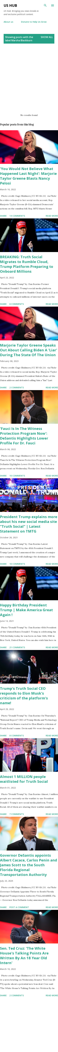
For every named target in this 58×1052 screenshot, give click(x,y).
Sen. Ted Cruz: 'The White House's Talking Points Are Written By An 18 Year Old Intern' (24, 955)
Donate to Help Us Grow (33, 21)
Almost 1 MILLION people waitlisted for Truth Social (24, 779)
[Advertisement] (28, 79)
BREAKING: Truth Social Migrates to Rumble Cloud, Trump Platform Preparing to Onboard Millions (26, 264)
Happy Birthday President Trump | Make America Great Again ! (26, 609)
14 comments (17, 215)
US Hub (10, 5)
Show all (47, 37)
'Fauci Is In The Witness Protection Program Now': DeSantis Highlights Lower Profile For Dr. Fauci (24, 435)
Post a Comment (19, 907)
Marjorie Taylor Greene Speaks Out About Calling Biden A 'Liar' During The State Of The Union (28, 350)
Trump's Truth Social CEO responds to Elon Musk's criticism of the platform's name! (24, 695)
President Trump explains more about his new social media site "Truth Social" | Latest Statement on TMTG (28, 524)
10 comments (17, 475)
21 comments (17, 647)
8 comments (16, 735)
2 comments (16, 387)
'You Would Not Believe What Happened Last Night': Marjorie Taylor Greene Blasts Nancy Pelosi (28, 176)
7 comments (16, 814)
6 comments (16, 304)
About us (8, 21)
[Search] (45, 5)
